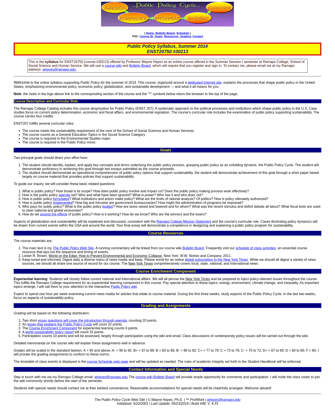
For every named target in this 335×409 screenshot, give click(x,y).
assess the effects (54, 214)
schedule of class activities (255, 248)
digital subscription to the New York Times (216, 259)
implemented (63, 202)
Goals (158, 36)
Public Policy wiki (124, 286)
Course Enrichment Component (53, 328)
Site (73, 248)
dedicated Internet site (204, 82)
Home (150, 33)
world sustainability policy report (49, 332)
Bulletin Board (165, 33)
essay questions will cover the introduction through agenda (82, 320)
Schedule (182, 33)
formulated (61, 199)
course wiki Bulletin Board (155, 377)
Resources (171, 36)
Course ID (146, 36)
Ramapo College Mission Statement (184, 221)
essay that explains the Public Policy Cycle (59, 324)
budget (107, 206)
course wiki (113, 65)
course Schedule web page (107, 361)
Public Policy (141, 46)
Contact (197, 36)
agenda (64, 195)
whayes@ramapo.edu (59, 69)
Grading (185, 36)
